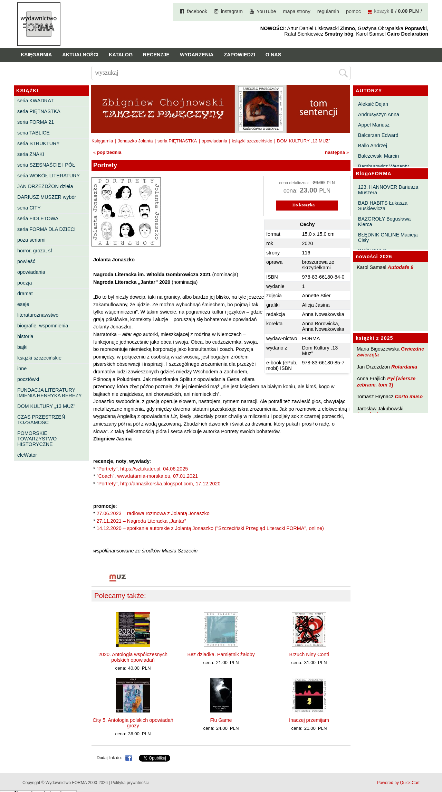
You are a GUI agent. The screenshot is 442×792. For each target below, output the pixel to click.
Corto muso (409, 396)
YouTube (266, 11)
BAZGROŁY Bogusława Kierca (384, 221)
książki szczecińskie (39, 358)
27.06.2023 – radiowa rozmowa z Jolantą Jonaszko (153, 513)
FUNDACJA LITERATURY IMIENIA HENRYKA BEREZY (49, 392)
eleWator (27, 455)
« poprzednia (107, 152)
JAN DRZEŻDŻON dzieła (45, 186)
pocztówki (28, 379)
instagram (232, 11)
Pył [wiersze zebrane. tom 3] (386, 381)
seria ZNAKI (30, 154)
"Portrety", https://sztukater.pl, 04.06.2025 (142, 469)
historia (25, 336)
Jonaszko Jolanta (135, 140)
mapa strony (296, 11)
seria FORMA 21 (35, 122)
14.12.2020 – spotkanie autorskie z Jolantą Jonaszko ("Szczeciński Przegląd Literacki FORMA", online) (210, 528)
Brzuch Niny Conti (309, 654)
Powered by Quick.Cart (398, 782)
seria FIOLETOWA (37, 218)
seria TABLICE (33, 133)
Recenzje (156, 54)
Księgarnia (36, 54)
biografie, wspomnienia (42, 325)
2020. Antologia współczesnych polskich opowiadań (132, 657)
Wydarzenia (197, 54)
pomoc (353, 11)
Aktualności (80, 54)
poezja (24, 283)
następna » (337, 152)
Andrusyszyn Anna (378, 114)
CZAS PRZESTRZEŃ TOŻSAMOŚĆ (41, 419)
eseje (23, 304)
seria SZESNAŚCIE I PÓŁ (46, 165)
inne (22, 368)
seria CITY (29, 208)
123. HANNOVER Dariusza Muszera (388, 189)
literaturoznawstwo (37, 315)
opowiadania (31, 272)
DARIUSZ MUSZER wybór (46, 197)
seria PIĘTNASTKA (38, 111)
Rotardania (404, 367)
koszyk (381, 11)
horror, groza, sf (34, 250)
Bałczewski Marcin (378, 156)
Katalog (121, 54)
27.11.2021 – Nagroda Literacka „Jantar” (141, 521)
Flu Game (221, 720)
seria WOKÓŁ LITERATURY (48, 175)
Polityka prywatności (130, 782)
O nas (273, 54)
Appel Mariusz (374, 125)
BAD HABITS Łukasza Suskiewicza (382, 205)
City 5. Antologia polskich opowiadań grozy (133, 722)
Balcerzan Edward (378, 135)
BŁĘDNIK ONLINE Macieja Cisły (388, 237)
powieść (26, 261)
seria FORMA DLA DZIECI (46, 229)
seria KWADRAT (35, 100)
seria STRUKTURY (38, 143)
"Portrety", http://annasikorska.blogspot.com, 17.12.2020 (159, 483)
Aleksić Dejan (373, 104)
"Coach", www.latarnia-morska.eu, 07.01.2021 (147, 476)
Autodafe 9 (400, 267)
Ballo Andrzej (372, 145)
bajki (22, 347)
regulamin (328, 11)
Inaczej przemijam (309, 720)
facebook (197, 11)
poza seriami (31, 240)
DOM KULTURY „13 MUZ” (46, 406)
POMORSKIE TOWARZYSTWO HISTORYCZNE (37, 438)
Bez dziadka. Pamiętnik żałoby (220, 654)
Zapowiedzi (239, 54)
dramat (25, 293)
